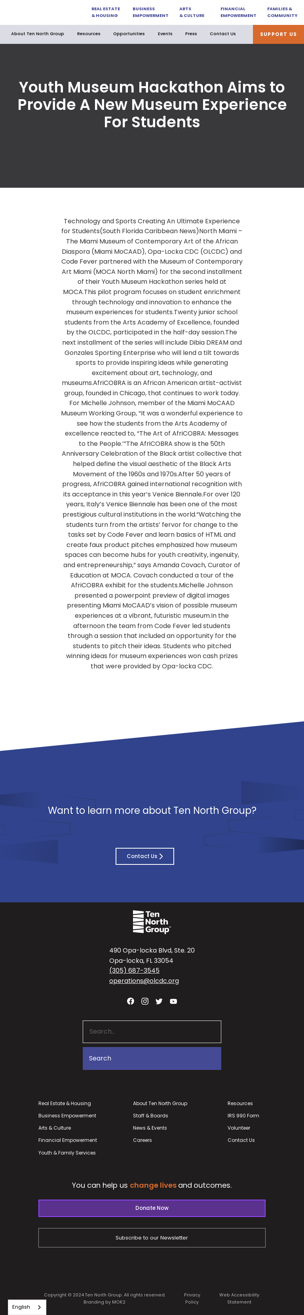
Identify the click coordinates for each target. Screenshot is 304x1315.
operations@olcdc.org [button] (144, 980)
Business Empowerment (150, 12)
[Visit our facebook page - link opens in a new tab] (130, 1001)
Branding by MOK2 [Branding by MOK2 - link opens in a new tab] (104, 1302)
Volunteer (239, 1127)
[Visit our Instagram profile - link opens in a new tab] (144, 1001)
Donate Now (152, 1208)
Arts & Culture (191, 12)
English (21, 1307)
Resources (89, 34)
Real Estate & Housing (105, 12)
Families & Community (282, 12)
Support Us (278, 34)
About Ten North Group (37, 34)
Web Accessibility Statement (239, 1298)
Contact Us (223, 34)
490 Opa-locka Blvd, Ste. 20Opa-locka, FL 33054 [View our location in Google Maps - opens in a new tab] (152, 955)
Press (191, 34)
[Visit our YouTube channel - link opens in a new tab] (173, 1001)
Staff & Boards (150, 1115)
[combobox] (27, 1307)
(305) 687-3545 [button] (134, 970)
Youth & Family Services (67, 1152)
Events (165, 34)
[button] (103, 12)
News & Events (150, 1127)
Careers (142, 1140)
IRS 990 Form (243, 1115)
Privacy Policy (192, 1298)
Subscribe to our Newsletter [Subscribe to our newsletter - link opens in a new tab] (152, 1237)
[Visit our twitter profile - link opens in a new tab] (159, 1001)
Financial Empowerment (238, 12)
